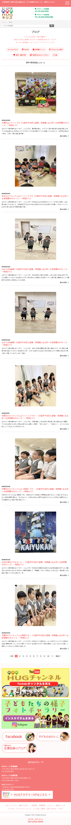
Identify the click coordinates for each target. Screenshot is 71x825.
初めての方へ (24, 805)
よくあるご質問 (39, 809)
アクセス (11, 809)
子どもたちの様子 (57, 49)
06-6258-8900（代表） (12, 780)
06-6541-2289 (9, 789)
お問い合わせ (51, 809)
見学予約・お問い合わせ (35, 820)
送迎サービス (61, 805)
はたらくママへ (11, 805)
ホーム (3, 22)
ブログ (60, 809)
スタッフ (50, 805)
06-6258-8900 (9, 771)
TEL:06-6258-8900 (42, 11)
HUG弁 (26, 49)
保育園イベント (40, 49)
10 (48, 656)
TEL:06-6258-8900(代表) (44, 17)
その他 (55, 55)
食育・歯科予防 (21, 55)
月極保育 (42, 805)
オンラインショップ (23, 809)
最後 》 (58, 656)
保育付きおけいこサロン (41, 55)
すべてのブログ (13, 49)
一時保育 (34, 805)
